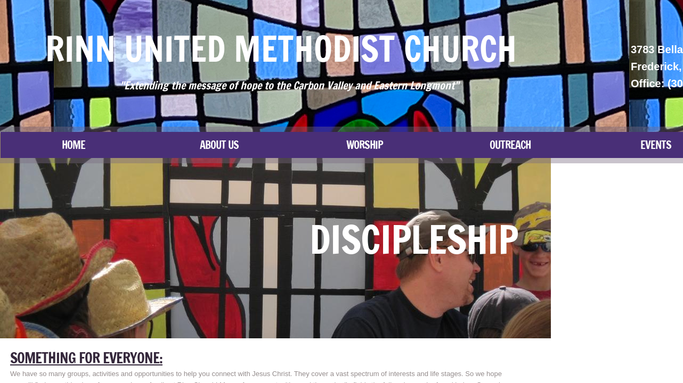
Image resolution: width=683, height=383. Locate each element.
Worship (364, 145)
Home (73, 145)
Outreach (510, 145)
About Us (219, 145)
